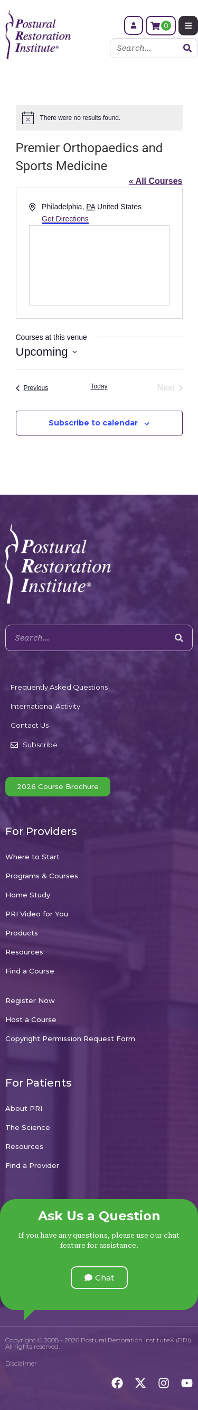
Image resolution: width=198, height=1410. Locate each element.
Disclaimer (21, 1363)
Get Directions (65, 219)
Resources (24, 952)
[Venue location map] (99, 265)
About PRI (23, 1108)
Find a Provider (32, 1165)
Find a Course (29, 971)
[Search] (187, 48)
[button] (99, 1277)
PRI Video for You (36, 914)
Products (21, 933)
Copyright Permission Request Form (70, 1038)
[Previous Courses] (32, 388)
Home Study (27, 894)
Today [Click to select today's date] (98, 386)
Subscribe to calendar (93, 423)
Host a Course (30, 1019)
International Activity (45, 706)
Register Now (30, 1000)
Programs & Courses (41, 875)
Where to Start (32, 856)
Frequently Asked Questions (59, 687)
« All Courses (156, 181)
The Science (27, 1127)
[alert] (99, 118)
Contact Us (30, 725)
